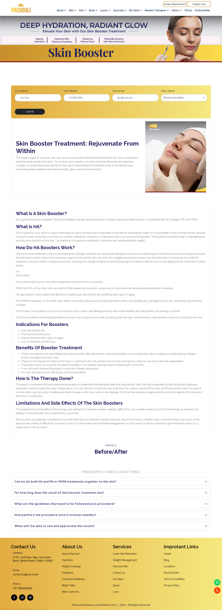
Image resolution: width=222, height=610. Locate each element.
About (61, 10)
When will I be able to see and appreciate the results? (54, 526)
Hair (82, 10)
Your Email (118, 90)
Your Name (21, 90)
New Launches (70, 591)
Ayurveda (120, 10)
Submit (30, 111)
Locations (169, 566)
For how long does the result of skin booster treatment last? (59, 492)
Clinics (176, 10)
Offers (188, 10)
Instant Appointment (175, 4)
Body (93, 10)
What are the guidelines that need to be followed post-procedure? (64, 503)
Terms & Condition (174, 579)
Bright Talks (68, 585)
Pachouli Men (202, 10)
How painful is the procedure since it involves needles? (55, 515)
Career (167, 553)
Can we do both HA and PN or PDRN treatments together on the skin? (65, 481)
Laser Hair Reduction (125, 553)
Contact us (119, 572)
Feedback (67, 572)
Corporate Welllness (73, 579)
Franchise (67, 560)
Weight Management (125, 560)
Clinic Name (168, 90)
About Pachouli (70, 553)
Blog (166, 560)
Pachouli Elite (171, 572)
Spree (116, 585)
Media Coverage (71, 566)
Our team (118, 579)
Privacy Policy (172, 585)
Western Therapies (157, 10)
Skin (72, 10)
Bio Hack (135, 10)
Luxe (115, 591)
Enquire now (199, 4)
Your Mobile (70, 90)
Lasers (105, 10)
